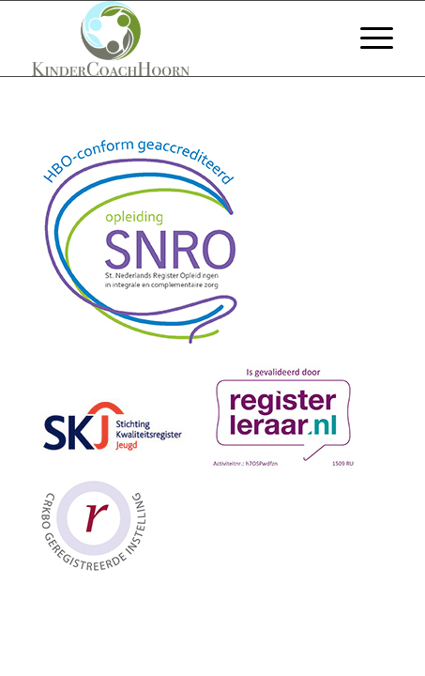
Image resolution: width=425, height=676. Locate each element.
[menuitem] (367, 38)
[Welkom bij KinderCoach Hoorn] (176, 38)
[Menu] (367, 38)
